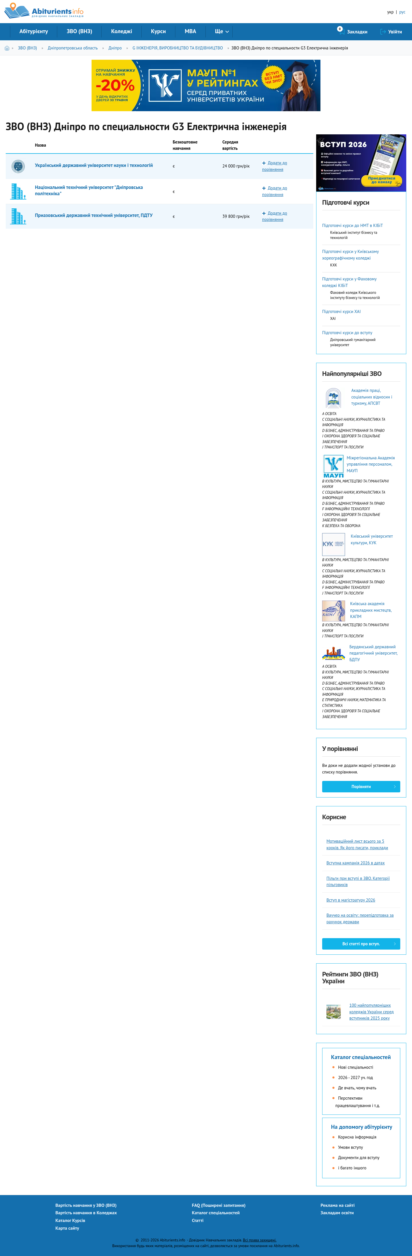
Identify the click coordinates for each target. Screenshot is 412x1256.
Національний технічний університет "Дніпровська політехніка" (89, 190)
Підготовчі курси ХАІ (341, 311)
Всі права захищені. (259, 1240)
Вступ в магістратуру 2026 (350, 900)
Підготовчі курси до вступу (347, 332)
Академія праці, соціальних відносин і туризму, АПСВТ (371, 397)
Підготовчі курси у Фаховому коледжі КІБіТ (349, 282)
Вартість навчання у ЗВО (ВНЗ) (86, 1205)
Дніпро (115, 48)
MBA (190, 31)
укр (390, 12)
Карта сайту (67, 1228)
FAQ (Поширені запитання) (219, 1205)
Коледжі (121, 31)
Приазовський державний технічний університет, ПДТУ (93, 215)
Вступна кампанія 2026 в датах (355, 863)
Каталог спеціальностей (361, 1057)
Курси (158, 31)
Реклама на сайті (338, 1205)
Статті (198, 1220)
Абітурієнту (33, 31)
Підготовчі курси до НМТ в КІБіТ (352, 225)
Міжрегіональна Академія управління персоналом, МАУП (371, 464)
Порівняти (361, 786)
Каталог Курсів (70, 1220)
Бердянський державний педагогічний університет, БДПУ (373, 653)
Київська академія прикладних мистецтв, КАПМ (370, 610)
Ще (219, 31)
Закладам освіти (337, 1212)
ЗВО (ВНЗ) (79, 31)
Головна (8, 48)
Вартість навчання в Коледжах (86, 1212)
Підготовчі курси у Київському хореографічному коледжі (350, 255)
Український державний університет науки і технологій (94, 165)
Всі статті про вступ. (361, 943)
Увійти (395, 32)
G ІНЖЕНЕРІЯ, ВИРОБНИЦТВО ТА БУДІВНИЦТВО (177, 48)
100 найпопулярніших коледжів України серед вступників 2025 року (371, 1011)
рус (402, 12)
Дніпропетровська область (73, 48)
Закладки (357, 32)
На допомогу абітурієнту (361, 1127)
